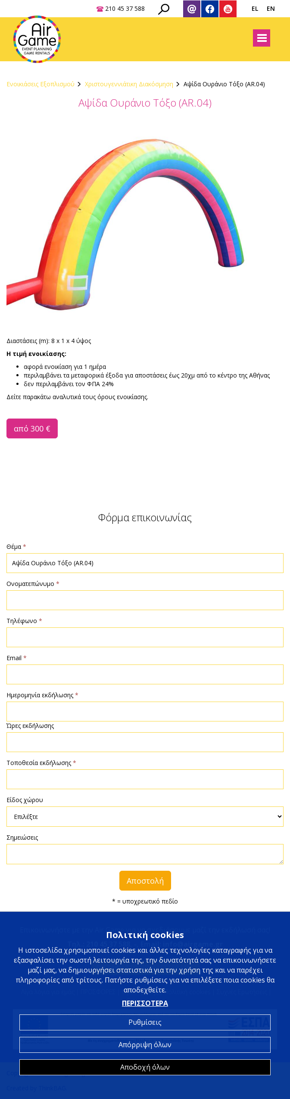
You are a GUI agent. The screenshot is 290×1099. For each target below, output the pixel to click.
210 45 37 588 (125, 8)
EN (271, 8)
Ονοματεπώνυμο (32, 583)
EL (255, 8)
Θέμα (16, 546)
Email (16, 658)
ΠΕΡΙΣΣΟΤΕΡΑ (145, 1003)
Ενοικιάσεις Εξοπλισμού (40, 84)
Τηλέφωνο (24, 621)
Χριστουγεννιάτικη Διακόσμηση (129, 84)
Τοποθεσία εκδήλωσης (41, 763)
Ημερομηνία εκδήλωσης (42, 695)
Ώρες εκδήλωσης (30, 725)
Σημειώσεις (22, 837)
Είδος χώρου (24, 800)
